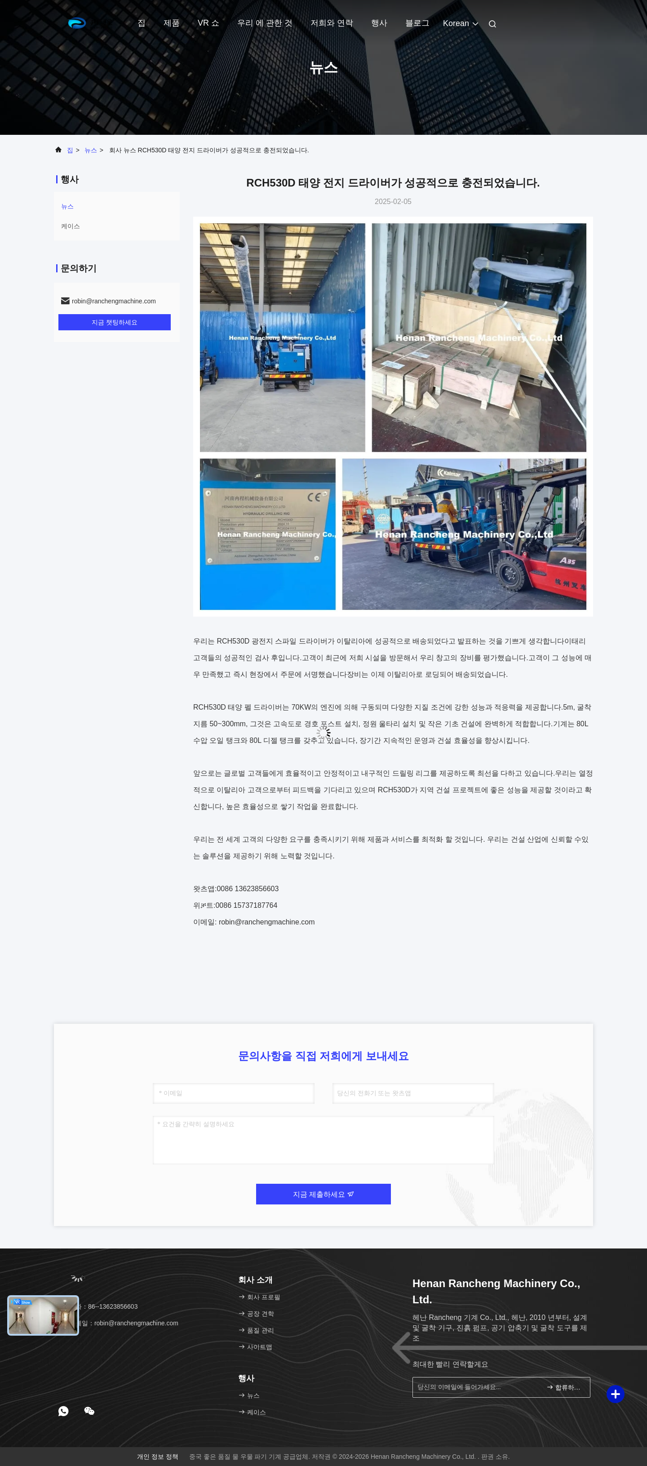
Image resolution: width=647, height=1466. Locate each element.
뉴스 (90, 150)
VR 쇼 (208, 22)
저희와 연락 (331, 22)
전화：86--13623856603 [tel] (98, 1306)
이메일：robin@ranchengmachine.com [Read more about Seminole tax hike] (119, 1323)
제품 (172, 22)
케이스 (70, 226)
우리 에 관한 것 (264, 22)
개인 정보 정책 (157, 1456)
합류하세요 (564, 1387)
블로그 (417, 22)
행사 (379, 22)
